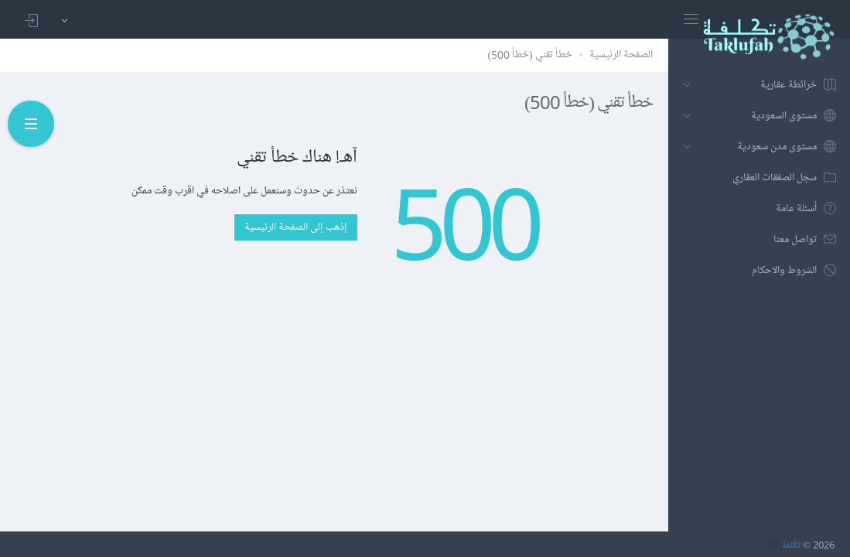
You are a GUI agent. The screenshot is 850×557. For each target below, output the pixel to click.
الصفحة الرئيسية (621, 54)
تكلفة (791, 545)
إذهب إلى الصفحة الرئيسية (295, 227)
